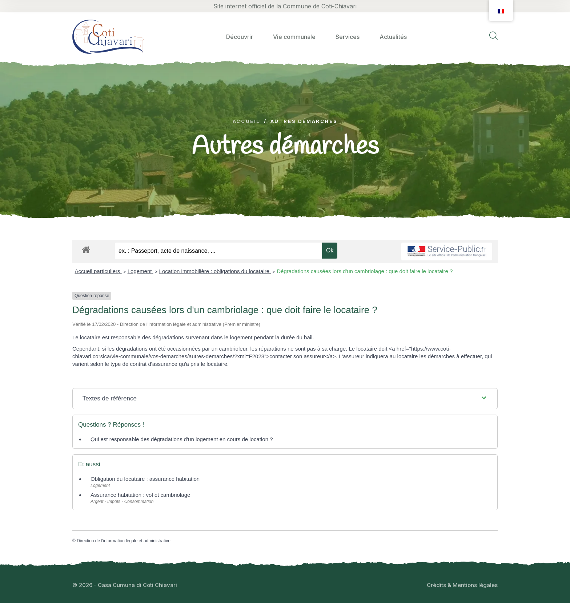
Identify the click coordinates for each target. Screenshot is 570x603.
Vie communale (294, 36)
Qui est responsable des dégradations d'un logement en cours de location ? (182, 439)
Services (348, 36)
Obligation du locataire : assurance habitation (145, 479)
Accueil (246, 121)
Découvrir (239, 36)
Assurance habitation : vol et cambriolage (140, 495)
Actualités (393, 36)
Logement (140, 271)
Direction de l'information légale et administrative (123, 540)
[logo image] (108, 36)
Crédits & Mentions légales (462, 585)
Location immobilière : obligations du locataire (215, 271)
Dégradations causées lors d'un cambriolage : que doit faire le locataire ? (365, 271)
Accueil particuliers (98, 271)
